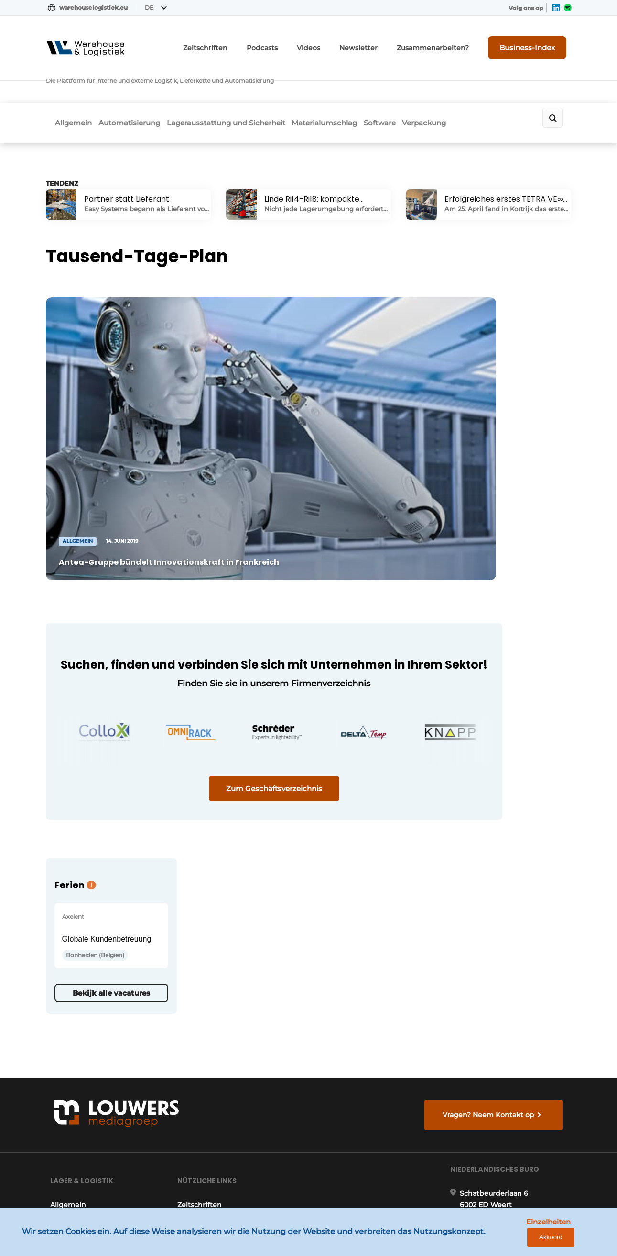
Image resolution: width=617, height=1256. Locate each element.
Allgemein (73, 84)
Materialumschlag (351, 84)
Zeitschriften (247, 41)
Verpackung (468, 84)
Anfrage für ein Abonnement (227, 936)
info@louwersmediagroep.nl (514, 979)
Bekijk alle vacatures (490, 628)
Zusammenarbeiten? (450, 41)
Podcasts (298, 41)
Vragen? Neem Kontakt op (492, 812)
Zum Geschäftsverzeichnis (227, 697)
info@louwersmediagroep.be (515, 1123)
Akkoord (581, 1241)
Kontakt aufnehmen (212, 955)
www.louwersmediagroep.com (518, 1172)
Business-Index (535, 41)
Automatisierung (138, 84)
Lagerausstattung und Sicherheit (243, 84)
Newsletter (385, 41)
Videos (340, 41)
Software (415, 84)
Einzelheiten (526, 1240)
